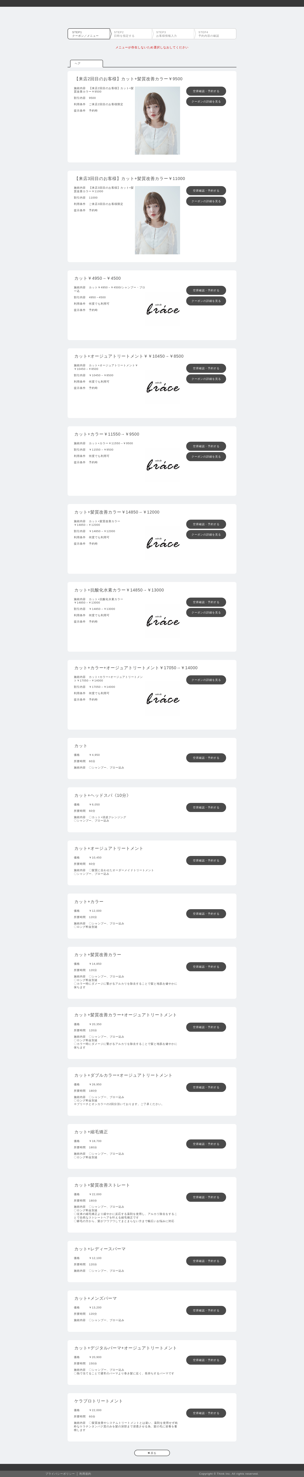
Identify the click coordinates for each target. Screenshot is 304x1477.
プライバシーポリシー (60, 1473)
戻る (153, 1453)
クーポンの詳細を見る (206, 101)
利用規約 (85, 1473)
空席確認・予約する (206, 91)
